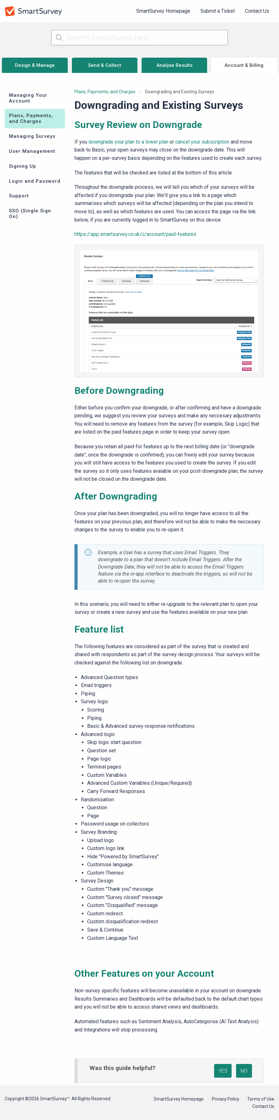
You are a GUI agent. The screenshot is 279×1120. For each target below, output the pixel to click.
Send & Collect (104, 65)
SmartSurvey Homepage (163, 11)
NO (244, 1071)
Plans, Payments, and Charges (31, 118)
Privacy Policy (225, 1099)
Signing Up (22, 166)
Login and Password (34, 181)
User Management (32, 151)
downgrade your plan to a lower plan (128, 142)
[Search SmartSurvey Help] (139, 37)
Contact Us (257, 11)
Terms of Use (260, 1099)
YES (223, 1071)
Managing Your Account (28, 98)
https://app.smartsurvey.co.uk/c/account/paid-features (135, 234)
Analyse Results (174, 65)
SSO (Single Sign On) (30, 213)
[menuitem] (163, 11)
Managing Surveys (32, 136)
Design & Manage (35, 65)
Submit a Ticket (217, 11)
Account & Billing (244, 65)
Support (19, 196)
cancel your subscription (202, 142)
